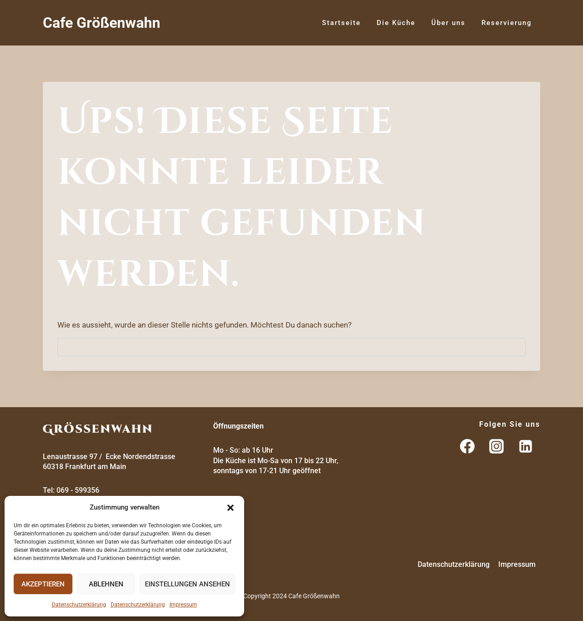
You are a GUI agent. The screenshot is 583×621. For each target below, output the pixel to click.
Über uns (448, 23)
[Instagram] (496, 446)
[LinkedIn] (525, 446)
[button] (230, 507)
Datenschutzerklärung (79, 604)
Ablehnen (106, 584)
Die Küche (396, 23)
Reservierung (506, 23)
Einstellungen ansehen (187, 584)
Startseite (341, 23)
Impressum (183, 604)
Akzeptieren (43, 584)
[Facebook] (467, 446)
